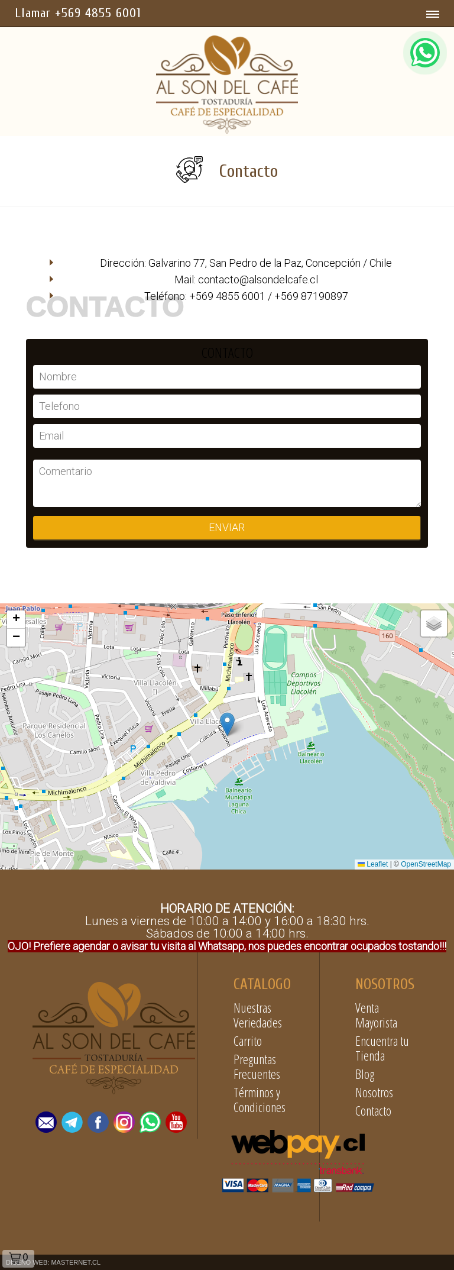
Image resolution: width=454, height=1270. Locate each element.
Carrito (248, 1040)
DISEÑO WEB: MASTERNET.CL (53, 1262)
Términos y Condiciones (260, 1099)
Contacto (373, 1110)
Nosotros (374, 1092)
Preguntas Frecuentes (257, 1066)
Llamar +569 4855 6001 (78, 13)
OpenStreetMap (426, 864)
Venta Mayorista (376, 1014)
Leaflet (373, 864)
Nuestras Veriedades (258, 1014)
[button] (227, 724)
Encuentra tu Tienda (382, 1048)
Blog (364, 1073)
